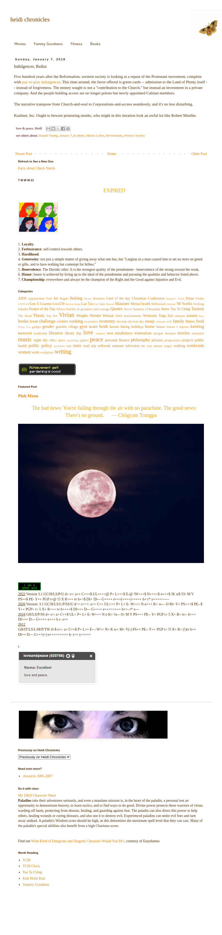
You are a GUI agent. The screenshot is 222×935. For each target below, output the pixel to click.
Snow (165, 309)
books (23, 321)
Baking (76, 298)
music (25, 339)
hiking (125, 327)
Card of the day (118, 298)
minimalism (143, 333)
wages (168, 346)
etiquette (161, 321)
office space (57, 340)
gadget (36, 327)
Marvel (110, 303)
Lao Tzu (87, 304)
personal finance (117, 340)
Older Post (199, 154)
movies (183, 332)
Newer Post (23, 154)
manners (100, 333)
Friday (199, 298)
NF (179, 304)
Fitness (76, 43)
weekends (195, 345)
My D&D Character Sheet (37, 795)
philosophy (140, 339)
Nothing (198, 304)
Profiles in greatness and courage (87, 309)
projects (187, 340)
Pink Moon (28, 395)
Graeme (45, 304)
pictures (157, 340)
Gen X (34, 304)
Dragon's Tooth (175, 298)
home (150, 326)
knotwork (25, 333)
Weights (82, 316)
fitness (190, 321)
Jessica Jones (73, 303)
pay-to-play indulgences (41, 82)
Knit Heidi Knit (34, 878)
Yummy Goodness (48, 43)
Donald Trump (48, 135)
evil (169, 321)
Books (95, 43)
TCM (26, 860)
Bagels (64, 298)
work (35, 352)
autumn (191, 316)
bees (201, 315)
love (88, 332)
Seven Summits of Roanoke (142, 309)
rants (77, 345)
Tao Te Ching (180, 309)
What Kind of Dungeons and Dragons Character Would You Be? (77, 841)
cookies (62, 321)
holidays (137, 327)
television (132, 346)
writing (63, 351)
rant (69, 346)
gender (48, 326)
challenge (47, 321)
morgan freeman (164, 333)
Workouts (150, 316)
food (200, 321)
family (178, 321)
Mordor (171, 303)
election (121, 321)
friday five (24, 326)
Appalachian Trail (40, 298)
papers (84, 340)
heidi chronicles (30, 19)
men (110, 333)
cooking (76, 321)
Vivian (66, 315)
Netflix (187, 304)
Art (55, 298)
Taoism (197, 308)
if (177, 326)
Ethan (190, 298)
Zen (170, 316)
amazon (180, 316)
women (24, 352)
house (160, 327)
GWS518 (23, 303)
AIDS (22, 298)
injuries (184, 327)
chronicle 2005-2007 (38, 776)
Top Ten (51, 316)
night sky (41, 340)
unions (158, 346)
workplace (47, 352)
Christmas (139, 298)
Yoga (162, 316)
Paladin (23, 309)
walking (179, 346)
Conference (156, 298)
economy (107, 321)
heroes (114, 327)
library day (73, 333)
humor (170, 327)
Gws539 (58, 304)
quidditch (59, 345)
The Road (24, 316)
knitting (197, 326)
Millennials (158, 304)
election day (136, 321)
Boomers (99, 298)
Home (111, 154)
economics (91, 321)
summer (118, 346)
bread (34, 321)
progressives (172, 340)
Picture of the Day (42, 309)
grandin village (67, 327)
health (93, 327)
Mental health (140, 304)
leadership (40, 333)
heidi (103, 326)
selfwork (104, 346)
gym (83, 326)
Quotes (116, 308)
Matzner (122, 303)
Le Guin (99, 304)
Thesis (38, 315)
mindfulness (123, 333)
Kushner (79, 135)
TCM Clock (31, 866)
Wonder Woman (102, 316)
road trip (89, 346)
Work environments (128, 316)
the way (146, 346)
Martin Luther (95, 135)
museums (198, 333)
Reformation (114, 135)
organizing (73, 340)
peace (96, 339)
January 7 (65, 135)
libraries (56, 332)
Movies (20, 43)
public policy (40, 345)
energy (150, 321)
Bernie (88, 298)
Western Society (134, 135)
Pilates (61, 309)
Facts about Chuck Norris (36, 168)
